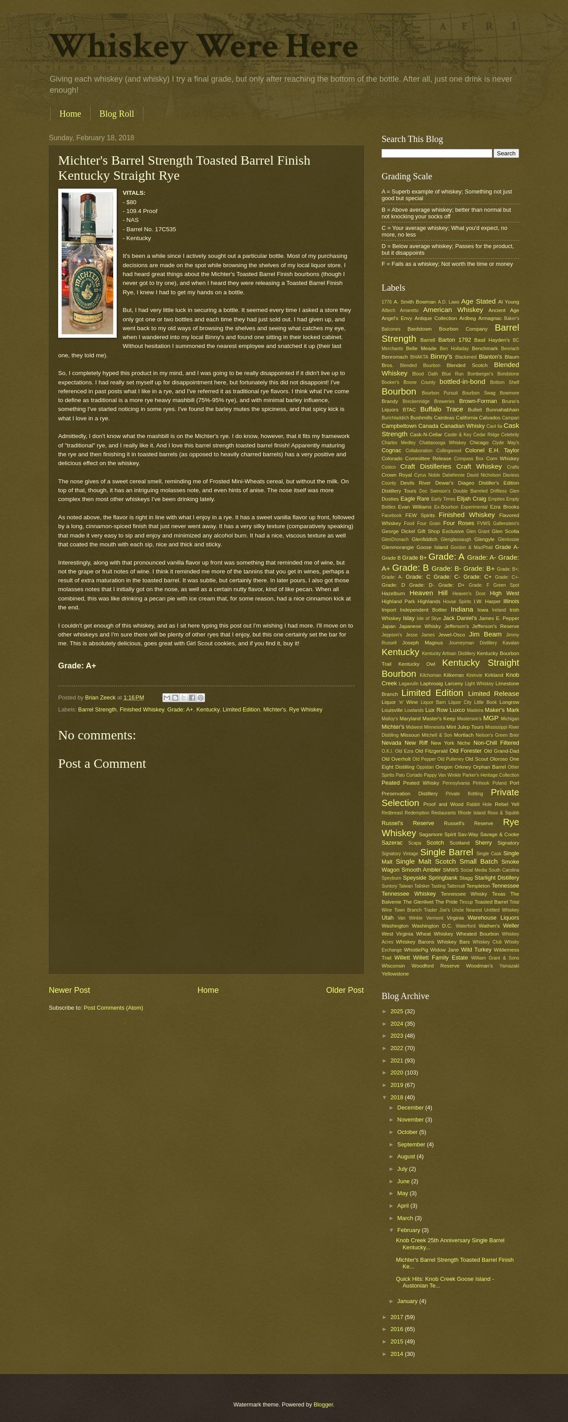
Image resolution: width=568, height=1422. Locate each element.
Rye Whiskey (306, 709)
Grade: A (446, 556)
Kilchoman (430, 675)
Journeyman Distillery (473, 642)
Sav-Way (468, 834)
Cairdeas (444, 417)
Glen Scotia (505, 531)
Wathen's (489, 925)
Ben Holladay (454, 348)
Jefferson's (456, 626)
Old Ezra (404, 751)
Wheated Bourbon (477, 933)
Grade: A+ (180, 709)
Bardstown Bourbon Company (447, 329)
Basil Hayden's (492, 340)
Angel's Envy (397, 318)
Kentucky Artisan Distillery (448, 653)
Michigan (510, 718)
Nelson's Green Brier (497, 735)
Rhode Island (471, 812)
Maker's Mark (502, 710)
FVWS (483, 523)
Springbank (442, 877)
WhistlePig (416, 949)
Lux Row (436, 710)
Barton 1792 (454, 339)
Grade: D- (421, 585)
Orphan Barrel (489, 767)
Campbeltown (399, 426)
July (403, 1168)
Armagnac (490, 318)
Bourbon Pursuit (440, 393)
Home (70, 113)
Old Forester (466, 750)
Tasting (438, 886)
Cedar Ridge (486, 434)
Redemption (417, 812)
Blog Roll (116, 113)
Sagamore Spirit (437, 834)
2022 (397, 1048)
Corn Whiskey (502, 458)
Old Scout (476, 759)
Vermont (434, 918)
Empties (496, 499)
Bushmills (421, 417)
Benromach (395, 356)
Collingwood (448, 450)
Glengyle (484, 539)
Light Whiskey (479, 683)
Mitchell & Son (437, 735)
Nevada (391, 742)
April (403, 1205)
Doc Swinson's (434, 491)
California (466, 417)
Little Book (485, 702)
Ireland (499, 610)
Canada (428, 426)
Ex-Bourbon (446, 507)
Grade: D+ (451, 585)
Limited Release (493, 693)
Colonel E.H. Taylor (492, 450)
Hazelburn (393, 593)
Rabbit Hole (479, 804)
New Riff (416, 742)
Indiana (462, 609)
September (412, 1144)
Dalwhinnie (453, 475)
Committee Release (428, 458)
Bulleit (475, 409)
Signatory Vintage (400, 853)
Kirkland (494, 675)
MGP (491, 718)
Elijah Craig (471, 498)
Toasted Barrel (491, 902)
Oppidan (425, 767)
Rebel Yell (507, 804)
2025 (397, 1011)
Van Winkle (410, 918)
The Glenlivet (418, 902)
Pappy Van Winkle (442, 775)
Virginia (455, 917)
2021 (397, 1060)
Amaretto (409, 310)
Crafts (513, 467)
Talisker (422, 886)
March (405, 1218)
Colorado (392, 458)
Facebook (392, 515)
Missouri (410, 735)
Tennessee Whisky (464, 894)
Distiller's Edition (499, 483)
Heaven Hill (429, 592)
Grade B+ (414, 557)
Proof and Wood (443, 804)
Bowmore (509, 393)
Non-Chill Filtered (496, 742)
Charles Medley (399, 442)
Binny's (441, 356)
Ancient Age (504, 310)
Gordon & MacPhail (472, 547)
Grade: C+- (507, 577)
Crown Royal (397, 475)
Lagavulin (408, 683)
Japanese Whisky (420, 626)
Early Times (443, 499)
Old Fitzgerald (431, 751)
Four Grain (429, 523)
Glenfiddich (425, 539)
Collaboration (419, 450)
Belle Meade (421, 348)
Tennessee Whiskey (409, 893)
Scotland (459, 842)
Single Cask (488, 853)
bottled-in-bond (462, 381)
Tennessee (505, 885)
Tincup (466, 902)
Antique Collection (435, 318)
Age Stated (478, 301)
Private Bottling (464, 793)
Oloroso (499, 759)
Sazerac (392, 842)
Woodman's (479, 965)
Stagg (466, 878)
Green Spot (506, 585)
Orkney (462, 767)
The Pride (446, 902)
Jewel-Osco (451, 634)
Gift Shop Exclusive (441, 531)
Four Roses (458, 523)
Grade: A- (481, 557)
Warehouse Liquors (493, 917)
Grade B (391, 558)
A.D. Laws (448, 302)
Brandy (390, 401)
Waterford (466, 926)
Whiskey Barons (415, 941)
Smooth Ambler (421, 869)
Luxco (457, 710)
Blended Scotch (466, 365)
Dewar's (444, 483)
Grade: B (410, 567)
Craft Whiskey (479, 466)
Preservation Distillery (410, 793)
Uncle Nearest (467, 910)
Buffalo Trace (441, 409)
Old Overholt (396, 759)
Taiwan (405, 886)
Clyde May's (505, 442)
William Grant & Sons (495, 958)
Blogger (323, 1404)
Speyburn (391, 878)
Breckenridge (416, 401)
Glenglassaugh (456, 539)
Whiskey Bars (453, 941)
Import (389, 609)
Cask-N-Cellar (426, 434)
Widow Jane (444, 949)
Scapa (414, 843)
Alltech (388, 310)
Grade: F (479, 585)
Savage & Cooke (499, 834)
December (411, 1107)
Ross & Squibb (503, 812)
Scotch (435, 842)
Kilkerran (454, 675)
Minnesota (434, 727)
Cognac (391, 450)
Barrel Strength (97, 709)
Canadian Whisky (462, 426)
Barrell (427, 340)
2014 (397, 1354)
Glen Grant (477, 531)
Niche (463, 743)
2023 (397, 1035)
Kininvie (474, 675)
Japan (389, 626)
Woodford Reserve (436, 965)
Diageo (466, 483)
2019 (397, 1085)
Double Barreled (470, 491)
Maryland (410, 718)
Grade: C (418, 576)
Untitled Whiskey (501, 910)
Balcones (391, 329)
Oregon (444, 767)
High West (504, 593)
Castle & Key (458, 434)
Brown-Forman (478, 401)
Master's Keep (438, 718)
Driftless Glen (504, 491)
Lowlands (414, 710)
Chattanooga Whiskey (442, 442)
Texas (498, 894)
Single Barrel (446, 852)
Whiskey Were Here (204, 46)
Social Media (474, 870)
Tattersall (456, 886)
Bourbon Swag (479, 393)
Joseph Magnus (422, 642)
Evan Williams (414, 507)
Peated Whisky (421, 783)
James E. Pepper (499, 618)
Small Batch (479, 861)
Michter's (274, 709)
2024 (397, 1023)
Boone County (419, 382)
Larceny (454, 683)
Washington (395, 925)
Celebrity (510, 434)
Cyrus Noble (427, 475)
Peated (391, 782)
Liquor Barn (433, 702)
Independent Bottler (423, 609)
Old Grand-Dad (501, 751)
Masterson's (469, 718)
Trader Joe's (437, 910)
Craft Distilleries (425, 466)
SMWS (451, 870)
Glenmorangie (398, 547)
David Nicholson (484, 475)
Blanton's (490, 356)
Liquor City (459, 702)
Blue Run (453, 373)
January (408, 1301)
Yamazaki (509, 966)
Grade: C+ (478, 576)
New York (442, 743)
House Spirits (457, 601)
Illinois (511, 601)
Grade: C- (447, 576)
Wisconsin (393, 965)
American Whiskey (453, 309)
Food (409, 523)
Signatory (508, 842)
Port (514, 783)
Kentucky (207, 709)
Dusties (390, 499)
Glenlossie (508, 539)
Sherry (483, 842)
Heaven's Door (469, 593)
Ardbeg (467, 318)
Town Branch (408, 910)
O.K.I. (387, 751)
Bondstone (508, 373)
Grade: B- (446, 568)
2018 (397, 1097)
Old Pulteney (451, 759)
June (404, 1181)
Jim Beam (485, 634)
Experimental (474, 507)
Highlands (429, 601)
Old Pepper (424, 759)
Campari (510, 417)
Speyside (414, 877)
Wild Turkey (476, 949)
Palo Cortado (409, 775)
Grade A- (507, 547)
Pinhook (481, 783)
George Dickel (398, 531)
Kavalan (511, 642)
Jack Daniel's (460, 618)
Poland (500, 783)
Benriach (510, 348)
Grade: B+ (479, 568)
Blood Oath (425, 373)
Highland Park (398, 601)
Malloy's (390, 718)
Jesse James (420, 634)
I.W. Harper (487, 601)
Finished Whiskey (142, 709)
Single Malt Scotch (426, 861)
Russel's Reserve (408, 823)
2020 (397, 1072)
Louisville (392, 710)
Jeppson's (392, 634)
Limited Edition (241, 709)
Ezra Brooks (504, 507)
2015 (397, 1341)
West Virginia (397, 933)
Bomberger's (480, 373)
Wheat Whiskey (435, 933)
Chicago (478, 442)
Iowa (482, 609)
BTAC (409, 409)
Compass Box (469, 458)
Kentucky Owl (416, 664)
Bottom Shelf (504, 382)
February (409, 1230)
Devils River (415, 483)
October (408, 1132)
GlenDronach (395, 539)
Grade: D (393, 585)
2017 (397, 1317)
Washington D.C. (432, 925)
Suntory (390, 886)
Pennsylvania (455, 783)
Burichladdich (395, 417)
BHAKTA (419, 357)
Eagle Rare (414, 498)
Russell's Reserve (468, 823)
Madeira (475, 710)
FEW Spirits (420, 515)
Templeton (478, 886)
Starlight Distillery (497, 877)
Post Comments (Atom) (113, 1007)
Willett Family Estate (440, 957)
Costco (389, 467)
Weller (511, 925)
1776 (387, 302)
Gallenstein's (506, 523)
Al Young (508, 301)
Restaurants (443, 812)
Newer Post (69, 990)
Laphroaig (431, 683)
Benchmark (485, 348)
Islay (408, 618)
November (411, 1119)
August (407, 1156)
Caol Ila (494, 426)
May (403, 1193)
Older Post (345, 990)
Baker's (511, 318)
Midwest (414, 727)
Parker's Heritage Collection (490, 775)
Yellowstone (395, 973)
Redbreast (392, 812)
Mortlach (463, 735)
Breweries (444, 401)
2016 (397, 1329)
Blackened (466, 357)
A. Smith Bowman (415, 301)
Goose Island (432, 547)
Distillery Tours (399, 491)
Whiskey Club (487, 942)
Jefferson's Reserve (495, 626)
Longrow (509, 702)
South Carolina (504, 870)
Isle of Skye (429, 618)
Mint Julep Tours (465, 727)
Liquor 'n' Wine (400, 702)
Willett (402, 957)
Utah (388, 917)
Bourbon (399, 391)
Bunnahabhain (502, 409)
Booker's (390, 382)
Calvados (490, 417)
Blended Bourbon (420, 365)
